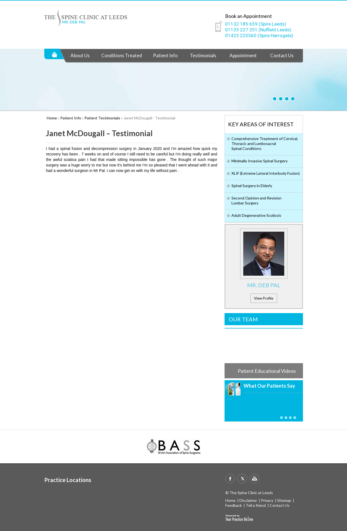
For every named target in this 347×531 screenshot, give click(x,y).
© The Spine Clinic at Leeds (249, 492)
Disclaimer (248, 500)
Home (54, 54)
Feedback (233, 505)
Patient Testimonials (102, 118)
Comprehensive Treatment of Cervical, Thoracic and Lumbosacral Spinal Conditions (264, 143)
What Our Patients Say (269, 386)
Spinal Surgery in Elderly (251, 185)
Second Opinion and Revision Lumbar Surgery (256, 200)
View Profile (263, 298)
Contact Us (282, 55)
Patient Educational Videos (267, 371)
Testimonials (203, 55)
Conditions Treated (121, 55)
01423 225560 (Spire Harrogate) (259, 35)
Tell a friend (256, 505)
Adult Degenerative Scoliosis (256, 215)
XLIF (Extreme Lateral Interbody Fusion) (265, 173)
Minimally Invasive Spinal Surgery (259, 160)
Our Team (243, 319)
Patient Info (165, 55)
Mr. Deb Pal (263, 285)
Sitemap (284, 500)
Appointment (243, 55)
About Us (80, 55)
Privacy (267, 500)
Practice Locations (67, 480)
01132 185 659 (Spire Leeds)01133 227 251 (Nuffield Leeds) (258, 26)
